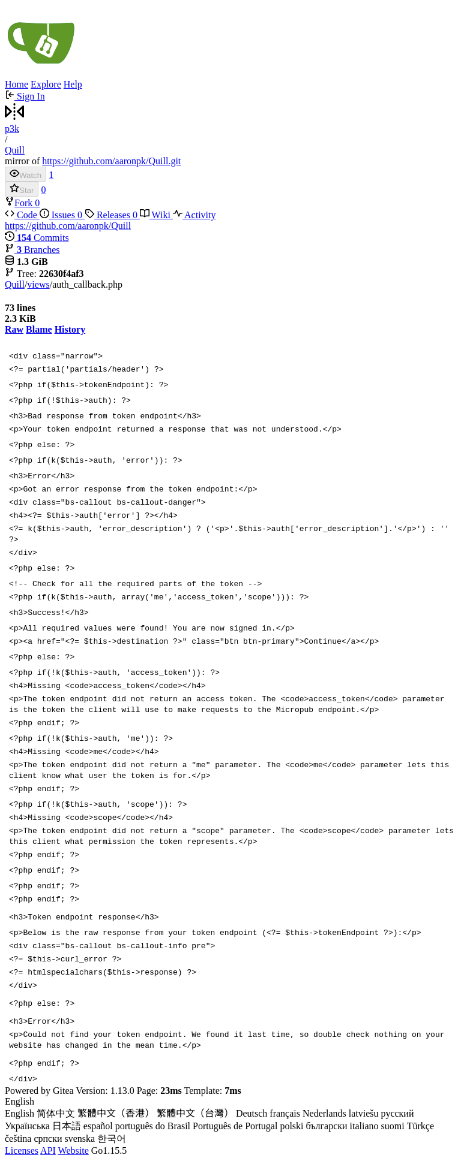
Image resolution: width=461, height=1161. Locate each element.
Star (22, 189)
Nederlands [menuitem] (324, 1113)
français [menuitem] (285, 1113)
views (38, 284)
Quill (15, 150)
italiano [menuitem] (364, 1126)
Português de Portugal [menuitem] (235, 1126)
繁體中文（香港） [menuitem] (115, 1113)
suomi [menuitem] (393, 1126)
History (70, 329)
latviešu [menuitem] (364, 1113)
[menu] (230, 1120)
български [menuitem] (327, 1126)
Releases (112, 215)
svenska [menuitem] (80, 1138)
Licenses (21, 1150)
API (48, 1150)
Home (16, 84)
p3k (12, 128)
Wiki (156, 215)
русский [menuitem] (397, 1113)
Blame (39, 329)
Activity (194, 215)
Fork (20, 203)
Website (73, 1150)
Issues (62, 215)
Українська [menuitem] (27, 1126)
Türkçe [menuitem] (420, 1126)
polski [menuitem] (291, 1126)
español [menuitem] (98, 1126)
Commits (37, 238)
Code (22, 215)
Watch (25, 174)
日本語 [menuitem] (66, 1126)
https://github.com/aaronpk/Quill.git (111, 161)
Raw (14, 329)
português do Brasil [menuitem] (152, 1126)
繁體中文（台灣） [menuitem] (195, 1113)
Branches (32, 250)
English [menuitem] (19, 1113)
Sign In (25, 96)
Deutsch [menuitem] (251, 1113)
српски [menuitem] (48, 1138)
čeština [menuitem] (18, 1138)
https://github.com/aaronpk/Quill (68, 226)
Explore (46, 84)
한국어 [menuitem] (111, 1138)
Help (73, 84)
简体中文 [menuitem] (56, 1113)
